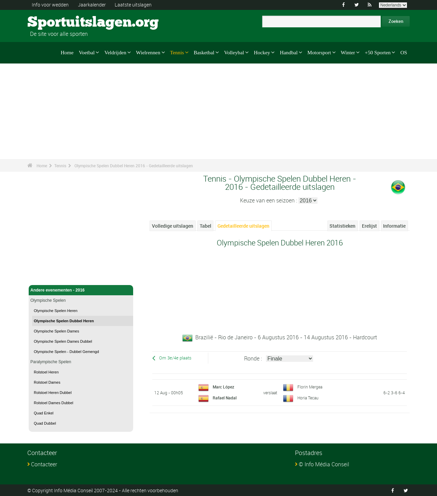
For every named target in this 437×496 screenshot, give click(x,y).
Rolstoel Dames (47, 382)
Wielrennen (148, 52)
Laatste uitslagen (133, 4)
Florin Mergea (309, 386)
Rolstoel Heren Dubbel (53, 393)
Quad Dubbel (45, 423)
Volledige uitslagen (172, 226)
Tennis (177, 52)
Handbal (289, 52)
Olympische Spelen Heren (55, 311)
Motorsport (319, 52)
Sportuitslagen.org (53, 22)
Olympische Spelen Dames (56, 331)
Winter (348, 52)
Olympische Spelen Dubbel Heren (64, 321)
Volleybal (234, 52)
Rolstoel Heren (46, 372)
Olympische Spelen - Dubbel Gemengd (66, 352)
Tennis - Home (44, 275)
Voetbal (87, 52)
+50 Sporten (378, 52)
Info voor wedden (50, 4)
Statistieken (342, 226)
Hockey (262, 52)
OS (403, 52)
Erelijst (369, 226)
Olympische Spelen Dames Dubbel (63, 341)
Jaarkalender (92, 4)
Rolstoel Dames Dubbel (53, 403)
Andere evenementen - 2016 (81, 290)
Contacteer (44, 464)
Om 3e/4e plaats (175, 358)
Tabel (205, 226)
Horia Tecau (308, 397)
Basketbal (204, 52)
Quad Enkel (43, 413)
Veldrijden (115, 52)
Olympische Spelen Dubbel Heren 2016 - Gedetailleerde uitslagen (133, 165)
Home (67, 52)
